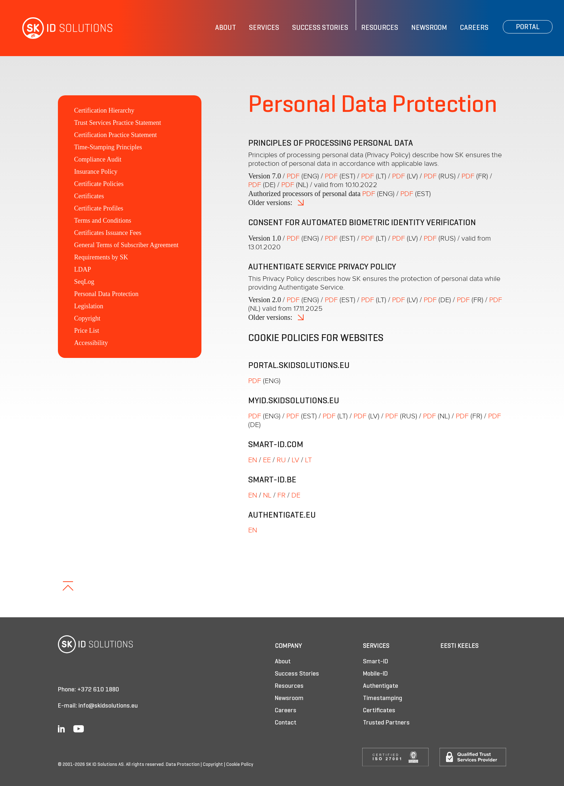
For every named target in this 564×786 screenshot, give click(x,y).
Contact (285, 723)
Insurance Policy (95, 171)
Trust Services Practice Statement (117, 122)
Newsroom (429, 28)
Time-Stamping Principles (108, 147)
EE (267, 460)
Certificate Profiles (98, 208)
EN (252, 460)
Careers (474, 28)
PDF (293, 176)
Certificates (89, 196)
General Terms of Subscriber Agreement (126, 245)
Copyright (87, 318)
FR (281, 495)
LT (308, 460)
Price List (86, 330)
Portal (528, 27)
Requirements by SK (101, 257)
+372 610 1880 (98, 690)
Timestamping (382, 698)
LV (295, 460)
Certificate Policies (98, 183)
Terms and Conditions (102, 220)
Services (264, 28)
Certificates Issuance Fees (107, 232)
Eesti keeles (459, 646)
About (225, 28)
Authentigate (380, 686)
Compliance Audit (97, 159)
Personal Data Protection (106, 293)
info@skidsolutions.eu (108, 706)
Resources (379, 28)
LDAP (82, 269)
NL (267, 495)
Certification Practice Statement (115, 134)
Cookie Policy (239, 765)
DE (295, 495)
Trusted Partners (386, 723)
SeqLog (84, 281)
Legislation (88, 306)
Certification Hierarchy (104, 110)
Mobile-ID (375, 674)
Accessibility (91, 342)
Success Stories (320, 28)
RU (281, 460)
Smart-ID (375, 662)
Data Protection (183, 765)
